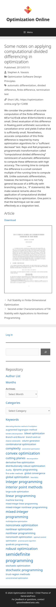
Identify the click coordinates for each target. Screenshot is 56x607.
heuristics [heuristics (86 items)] (34, 477)
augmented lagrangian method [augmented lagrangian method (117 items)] (21, 429)
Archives (10, 388)
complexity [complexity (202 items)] (13, 448)
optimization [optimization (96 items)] (11, 540)
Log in (9, 334)
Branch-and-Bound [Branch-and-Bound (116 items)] (15, 437)
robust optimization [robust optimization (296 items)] (22, 548)
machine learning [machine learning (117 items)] (14, 500)
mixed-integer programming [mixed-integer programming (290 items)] (17, 514)
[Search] (45, 352)
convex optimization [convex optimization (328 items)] (23, 453)
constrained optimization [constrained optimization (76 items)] (31, 449)
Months (11, 382)
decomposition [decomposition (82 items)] (32, 458)
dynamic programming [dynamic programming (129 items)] (25, 469)
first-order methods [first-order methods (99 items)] (14, 473)
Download (10, 220)
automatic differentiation (22, 85)
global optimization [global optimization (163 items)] (17, 477)
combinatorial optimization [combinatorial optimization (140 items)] (21, 444)
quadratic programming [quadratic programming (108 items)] (17, 544)
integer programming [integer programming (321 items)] (24, 481)
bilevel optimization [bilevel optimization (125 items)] (34, 433)
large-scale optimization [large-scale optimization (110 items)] (17, 491)
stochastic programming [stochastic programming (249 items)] (24, 570)
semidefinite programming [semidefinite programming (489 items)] (19, 557)
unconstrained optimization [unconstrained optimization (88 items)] (17, 578)
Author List (13, 376)
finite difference (26, 89)
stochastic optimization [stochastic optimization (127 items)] (18, 565)
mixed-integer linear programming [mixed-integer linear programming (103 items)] (22, 503)
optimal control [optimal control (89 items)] (40, 537)
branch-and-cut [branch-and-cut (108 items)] (33, 437)
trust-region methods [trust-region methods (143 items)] (18, 574)
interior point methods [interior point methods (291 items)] (24, 487)
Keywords (12, 419)
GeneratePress (28, 596)
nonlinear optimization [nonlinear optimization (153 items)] (19, 529)
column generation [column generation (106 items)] (31, 440)
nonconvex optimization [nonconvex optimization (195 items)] (22, 525)
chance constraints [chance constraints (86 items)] (13, 441)
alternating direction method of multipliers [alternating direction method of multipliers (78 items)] (21, 426)
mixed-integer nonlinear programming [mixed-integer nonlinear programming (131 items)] (26, 507)
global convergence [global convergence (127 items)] (34, 473)
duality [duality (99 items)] (9, 470)
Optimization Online (28, 19)
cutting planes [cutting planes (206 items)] (15, 458)
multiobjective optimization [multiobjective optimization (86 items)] (16, 521)
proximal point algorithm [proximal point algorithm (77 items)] (27, 541)
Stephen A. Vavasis (18, 72)
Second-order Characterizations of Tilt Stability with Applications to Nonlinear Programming (27, 313)
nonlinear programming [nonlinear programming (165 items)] (20, 533)
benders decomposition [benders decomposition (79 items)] (14, 434)
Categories (13, 403)
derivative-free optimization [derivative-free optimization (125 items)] (20, 462)
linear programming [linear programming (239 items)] (21, 495)
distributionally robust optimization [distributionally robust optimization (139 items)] (25, 466)
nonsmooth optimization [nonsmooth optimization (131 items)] (19, 537)
